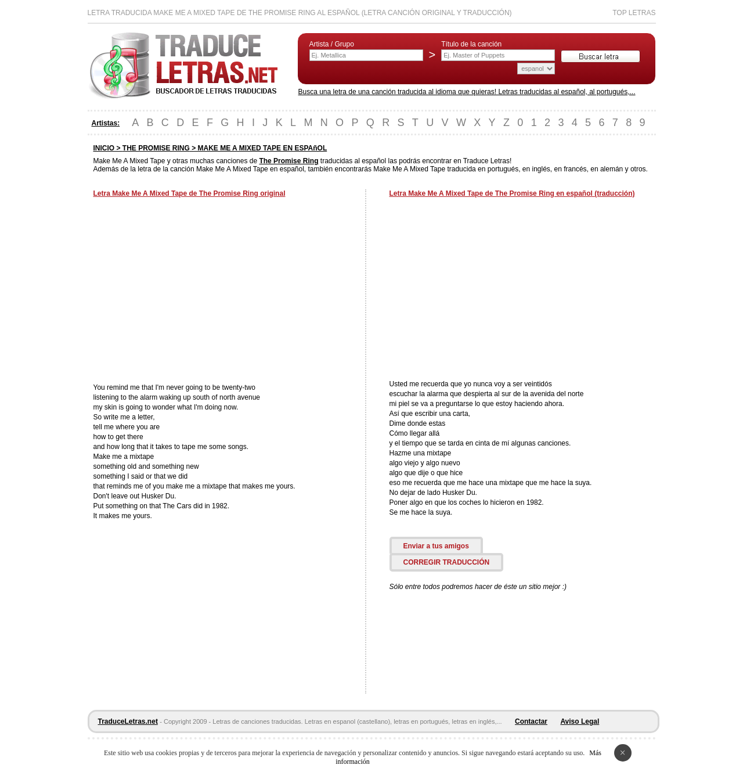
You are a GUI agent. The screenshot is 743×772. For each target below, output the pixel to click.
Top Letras (633, 13)
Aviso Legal (579, 721)
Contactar (531, 721)
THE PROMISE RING (156, 148)
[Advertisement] (190, 291)
